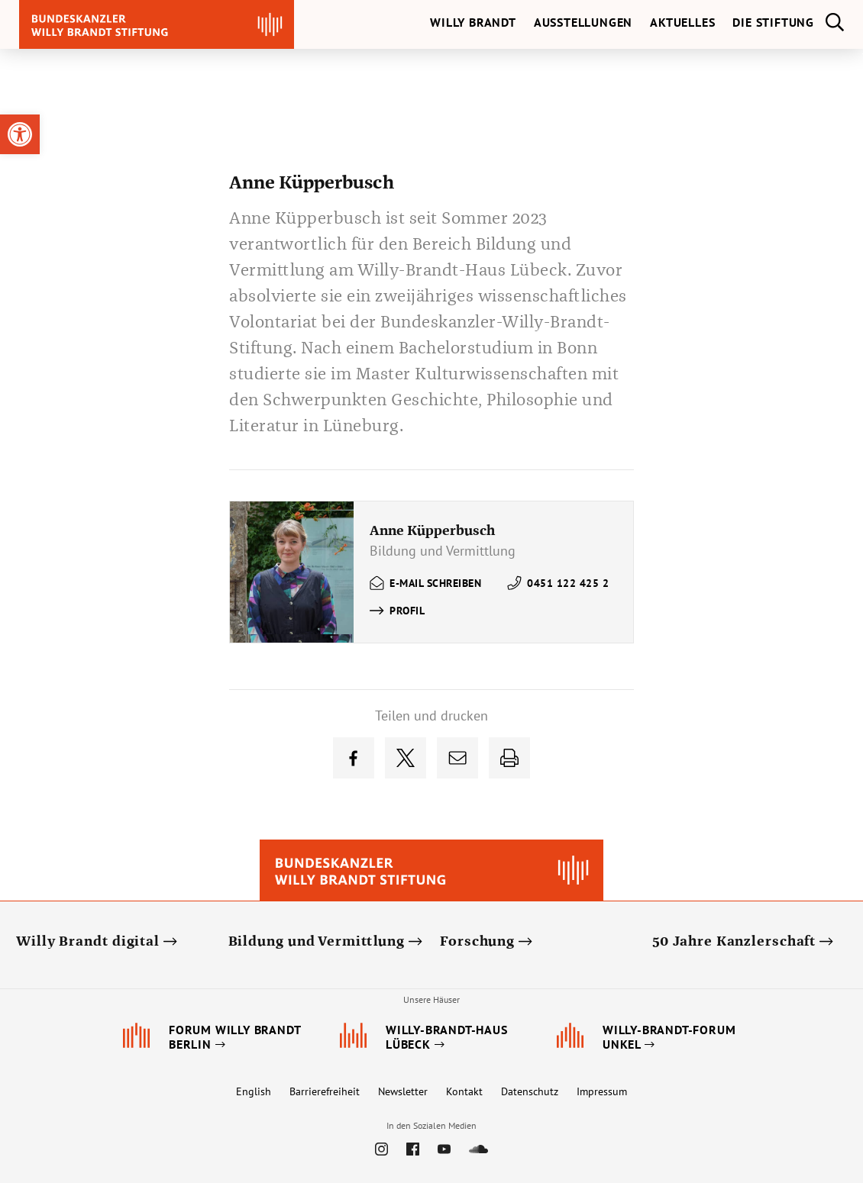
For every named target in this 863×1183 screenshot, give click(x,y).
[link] (20, 134)
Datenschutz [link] (529, 1091)
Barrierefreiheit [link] (324, 1091)
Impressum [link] (602, 1091)
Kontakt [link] (464, 1091)
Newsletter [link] (403, 1091)
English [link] (253, 1091)
